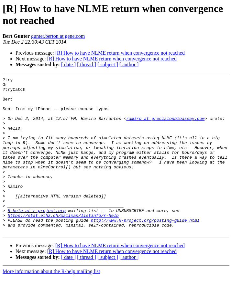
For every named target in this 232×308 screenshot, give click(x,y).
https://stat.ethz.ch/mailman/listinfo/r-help (63, 243)
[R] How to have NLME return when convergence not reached (120, 53)
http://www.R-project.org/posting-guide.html (145, 249)
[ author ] (129, 64)
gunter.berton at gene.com (58, 36)
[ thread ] (86, 64)
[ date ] (68, 64)
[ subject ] (107, 64)
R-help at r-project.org (37, 237)
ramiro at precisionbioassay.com (165, 127)
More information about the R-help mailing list (51, 302)
